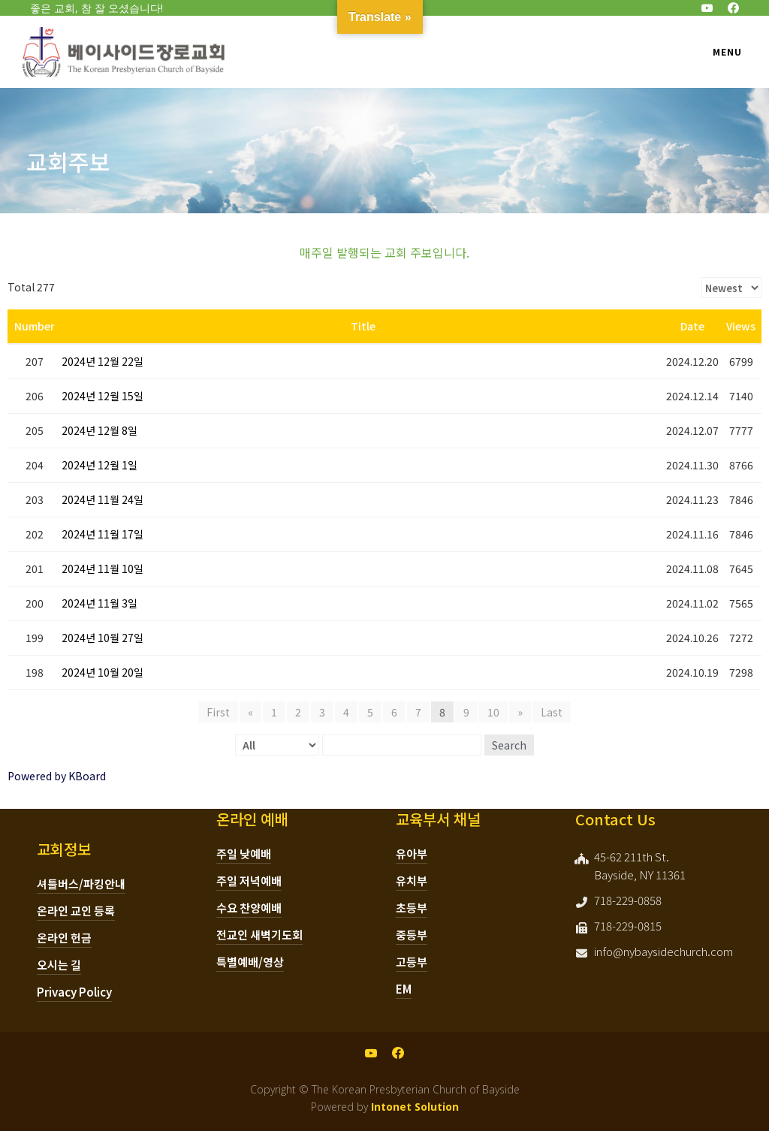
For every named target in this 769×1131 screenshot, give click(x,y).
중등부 (411, 934)
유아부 (411, 853)
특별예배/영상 (250, 962)
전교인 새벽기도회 (259, 934)
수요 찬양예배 (249, 907)
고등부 (411, 962)
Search (509, 744)
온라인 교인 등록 (76, 910)
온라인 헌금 (64, 938)
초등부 (411, 907)
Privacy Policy (74, 992)
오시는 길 (59, 965)
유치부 (411, 880)
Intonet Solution (415, 1106)
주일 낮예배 (243, 853)
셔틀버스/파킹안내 (81, 883)
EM (404, 989)
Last (551, 711)
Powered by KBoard (57, 775)
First (218, 711)
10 (493, 711)
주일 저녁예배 (249, 880)
